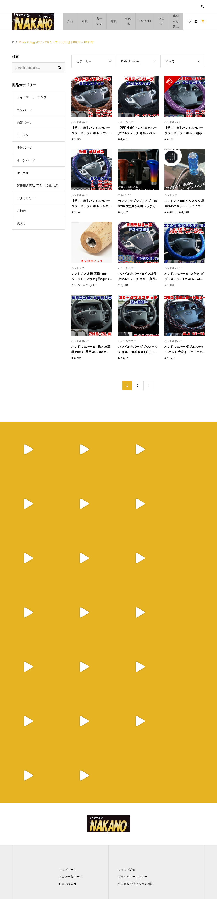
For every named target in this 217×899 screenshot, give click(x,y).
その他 (128, 21)
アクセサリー (26, 198)
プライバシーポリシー (132, 768)
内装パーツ (24, 122)
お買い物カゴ (67, 775)
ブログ (161, 21)
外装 (70, 21)
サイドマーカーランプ (32, 97)
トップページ (67, 761)
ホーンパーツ (26, 160)
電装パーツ (24, 147)
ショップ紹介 (126, 761)
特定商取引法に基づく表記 (135, 775)
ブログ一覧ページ (70, 768)
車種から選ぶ (176, 21)
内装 (85, 21)
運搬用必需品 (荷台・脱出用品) (37, 185)
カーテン (99, 21)
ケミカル (23, 172)
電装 (114, 21)
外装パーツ (24, 110)
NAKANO (145, 21)
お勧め (21, 210)
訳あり (21, 223)
